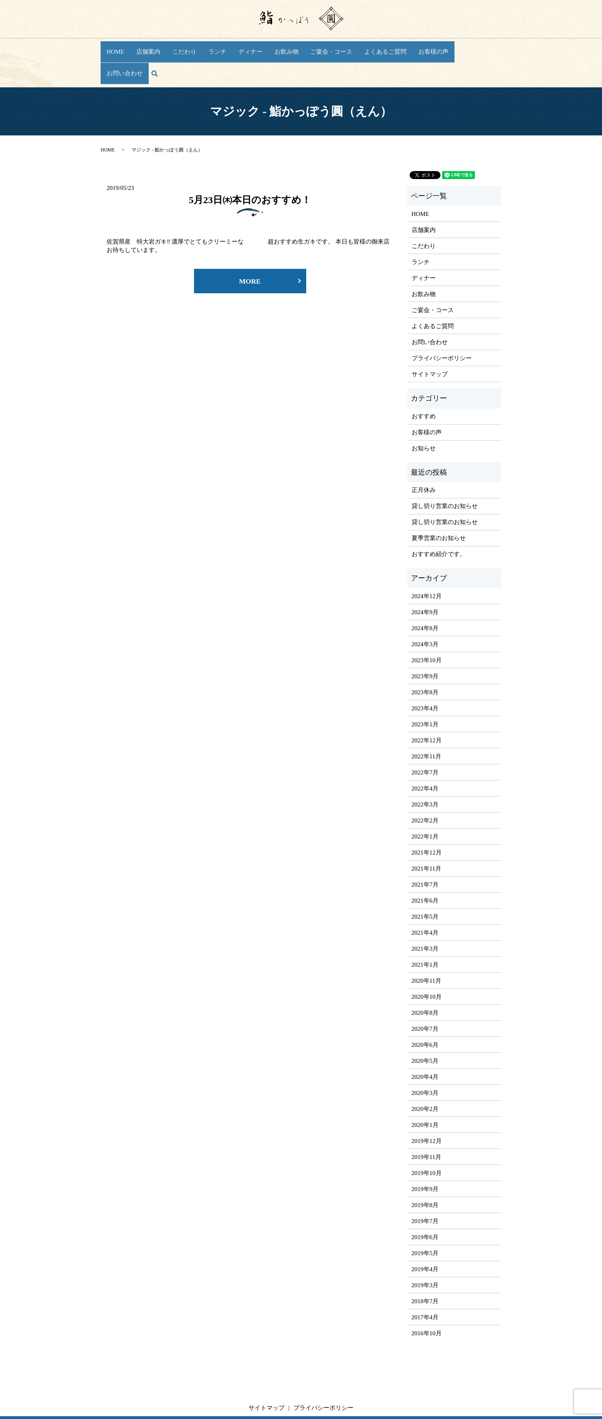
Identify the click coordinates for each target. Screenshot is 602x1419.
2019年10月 (427, 1142)
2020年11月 (426, 950)
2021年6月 (425, 870)
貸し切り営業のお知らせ (445, 475)
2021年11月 (426, 837)
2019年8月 (425, 1174)
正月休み (424, 459)
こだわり (185, 47)
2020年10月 (427, 966)
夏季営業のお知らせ (439, 507)
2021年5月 (425, 886)
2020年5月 (425, 1030)
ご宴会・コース (323, 47)
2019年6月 (425, 1206)
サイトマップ (430, 343)
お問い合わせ (460, 47)
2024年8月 (425, 597)
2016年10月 (427, 1302)
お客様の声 (418, 47)
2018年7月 (425, 1270)
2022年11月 (426, 725)
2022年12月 (427, 709)
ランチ (216, 47)
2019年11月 (426, 1126)
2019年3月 (425, 1254)
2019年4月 (425, 1238)
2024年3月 (425, 613)
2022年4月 (425, 757)
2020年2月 (425, 1078)
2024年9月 (425, 581)
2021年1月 (425, 934)
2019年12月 (427, 1110)
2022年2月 (425, 789)
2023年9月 (425, 645)
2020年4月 (425, 1046)
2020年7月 (425, 998)
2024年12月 (427, 565)
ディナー (247, 47)
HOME (121, 47)
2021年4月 (425, 902)
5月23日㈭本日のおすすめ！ (250, 169)
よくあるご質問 (373, 47)
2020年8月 (425, 982)
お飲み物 (281, 47)
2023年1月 (425, 693)
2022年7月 (425, 741)
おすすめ (424, 385)
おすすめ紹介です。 (439, 523)
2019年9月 (425, 1158)
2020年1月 (425, 1094)
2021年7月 (425, 854)
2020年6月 (425, 1014)
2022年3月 (425, 773)
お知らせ (424, 417)
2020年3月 (425, 1062)
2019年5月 (425, 1222)
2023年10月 (427, 629)
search (492, 47)
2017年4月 (425, 1286)
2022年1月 (425, 805)
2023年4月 (425, 677)
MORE (250, 251)
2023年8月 (425, 661)
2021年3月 (425, 918)
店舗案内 (152, 47)
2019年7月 (425, 1190)
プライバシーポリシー (442, 327)
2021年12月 (427, 821)
